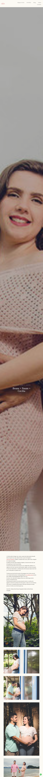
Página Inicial (20, 2)
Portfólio (29, 2)
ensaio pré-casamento (10, 559)
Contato (39, 4)
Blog (34, 2)
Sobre (39, 2)
